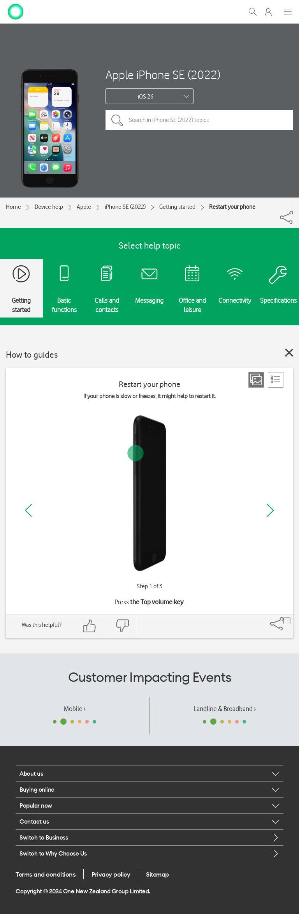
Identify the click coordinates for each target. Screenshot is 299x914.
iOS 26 (145, 96)
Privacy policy (110, 874)
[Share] (292, 206)
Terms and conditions (46, 874)
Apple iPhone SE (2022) (163, 74)
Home (13, 206)
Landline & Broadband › (224, 709)
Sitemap (157, 874)
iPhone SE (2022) (125, 206)
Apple (84, 206)
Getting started (177, 206)
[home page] (15, 11)
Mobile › (75, 709)
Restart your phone (232, 206)
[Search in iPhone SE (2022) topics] (199, 120)
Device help (49, 206)
